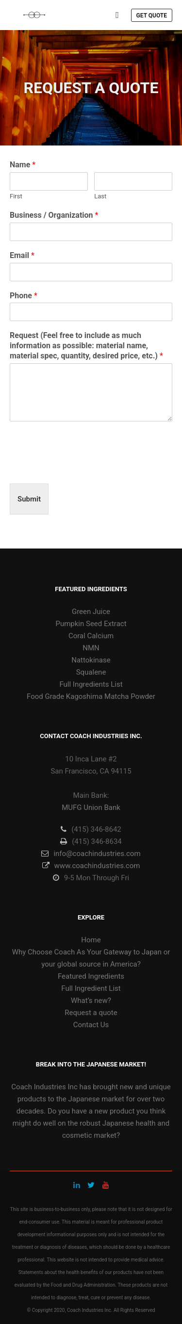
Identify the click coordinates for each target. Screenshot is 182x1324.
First (16, 196)
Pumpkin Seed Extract (90, 623)
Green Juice (91, 611)
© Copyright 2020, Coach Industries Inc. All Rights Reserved (91, 1310)
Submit (29, 499)
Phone (23, 295)
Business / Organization (54, 215)
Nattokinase (90, 660)
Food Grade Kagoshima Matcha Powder (91, 696)
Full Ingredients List (90, 684)
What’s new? (91, 1000)
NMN (91, 648)
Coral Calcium (91, 635)
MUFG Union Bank (91, 807)
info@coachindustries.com (90, 853)
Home (90, 940)
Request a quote (91, 1012)
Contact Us (91, 1024)
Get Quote (151, 15)
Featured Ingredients (91, 976)
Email (22, 255)
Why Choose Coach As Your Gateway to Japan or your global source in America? (91, 958)
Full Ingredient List (90, 988)
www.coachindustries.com (91, 866)
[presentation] (83, 467)
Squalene (91, 672)
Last (100, 196)
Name (22, 164)
